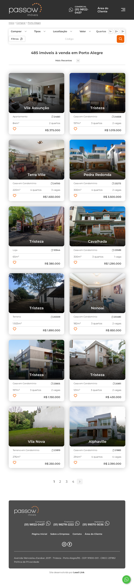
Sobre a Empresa (59, 534)
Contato (77, 534)
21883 (116, 450)
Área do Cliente (93, 534)
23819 (56, 450)
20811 (117, 383)
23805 (55, 383)
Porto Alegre (34, 23)
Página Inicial (39, 534)
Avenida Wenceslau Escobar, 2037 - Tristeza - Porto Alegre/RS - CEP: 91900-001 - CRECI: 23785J (65, 558)
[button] (85, 31)
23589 (116, 250)
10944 (55, 250)
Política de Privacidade (26, 562)
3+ (122, 31)
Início (11, 23)
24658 (116, 116)
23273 (116, 183)
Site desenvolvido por (66, 572)
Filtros (17, 38)
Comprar (21, 23)
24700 (55, 183)
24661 (55, 116)
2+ (116, 31)
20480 (116, 317)
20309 (55, 317)
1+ (110, 31)
